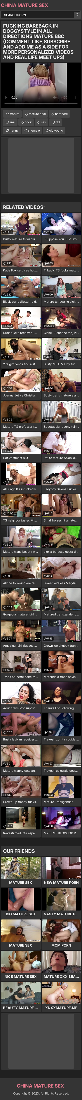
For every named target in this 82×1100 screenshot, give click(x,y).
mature (14, 114)
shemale (34, 130)
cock (28, 122)
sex (43, 122)
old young (56, 130)
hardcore (61, 114)
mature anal (37, 114)
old (58, 122)
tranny (14, 130)
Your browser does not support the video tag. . (41, 85)
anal (12, 122)
